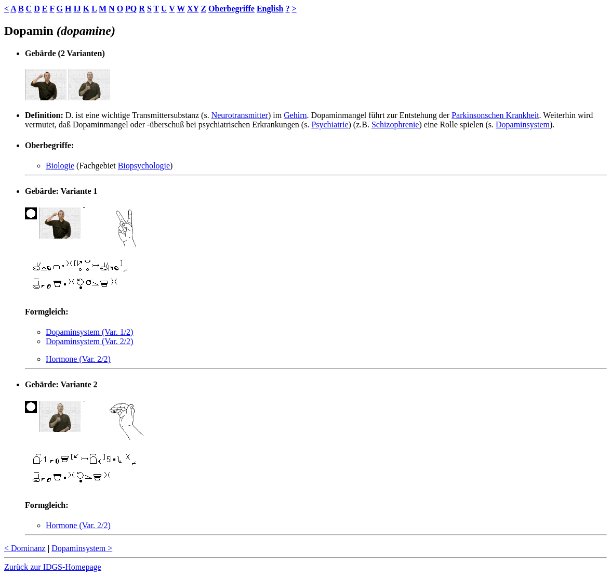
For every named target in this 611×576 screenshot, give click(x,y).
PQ (131, 8)
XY (193, 8)
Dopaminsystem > (81, 548)
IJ (77, 8)
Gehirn (295, 115)
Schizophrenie (395, 124)
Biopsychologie (144, 165)
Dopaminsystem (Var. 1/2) (89, 332)
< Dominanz (25, 548)
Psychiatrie (329, 124)
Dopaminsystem (523, 124)
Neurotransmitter (239, 115)
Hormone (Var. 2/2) (78, 359)
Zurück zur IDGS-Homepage (52, 566)
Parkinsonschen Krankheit (495, 115)
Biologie (60, 165)
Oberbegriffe (231, 8)
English (270, 8)
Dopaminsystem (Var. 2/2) (89, 341)
